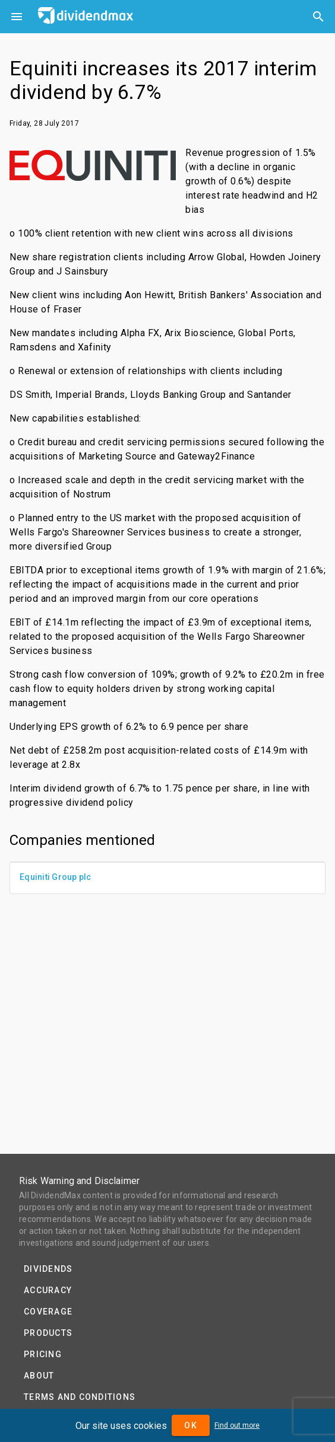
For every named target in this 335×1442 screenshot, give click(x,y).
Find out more (237, 1425)
